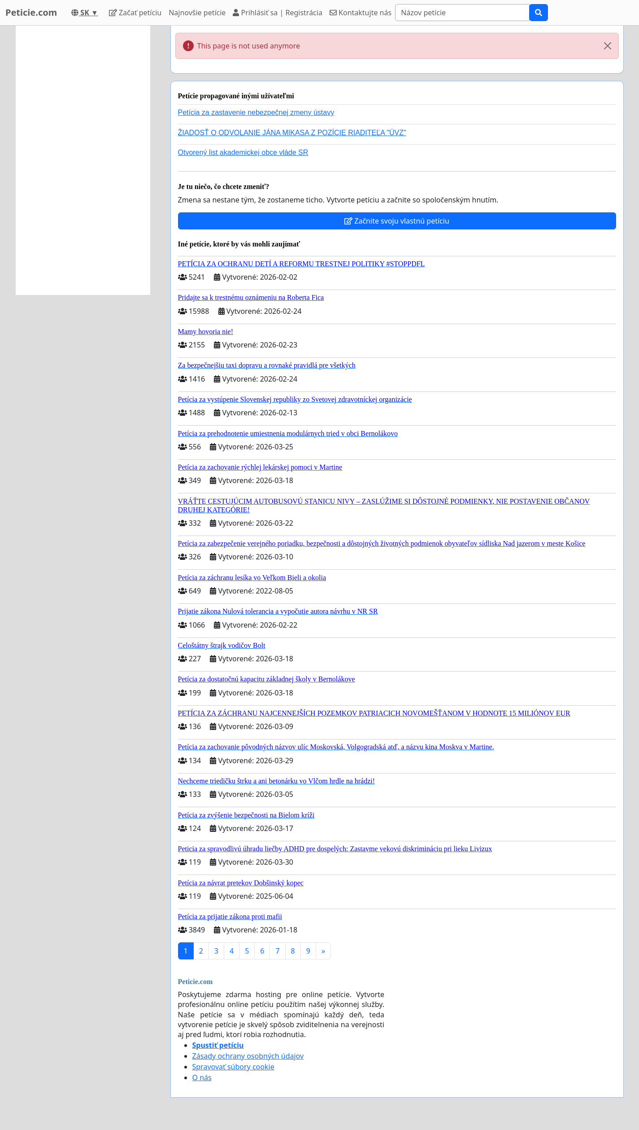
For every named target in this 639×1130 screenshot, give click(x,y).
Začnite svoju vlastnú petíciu (396, 221)
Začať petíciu (135, 13)
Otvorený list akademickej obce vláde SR (243, 152)
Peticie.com (31, 12)
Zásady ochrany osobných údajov (248, 1056)
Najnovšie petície (197, 13)
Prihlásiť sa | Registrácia (277, 13)
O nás (202, 1077)
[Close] (607, 45)
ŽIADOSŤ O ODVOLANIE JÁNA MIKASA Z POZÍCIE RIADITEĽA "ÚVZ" (292, 132)
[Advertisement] (83, 160)
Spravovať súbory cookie (233, 1067)
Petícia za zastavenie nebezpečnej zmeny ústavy (256, 112)
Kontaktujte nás (360, 13)
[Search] (462, 12)
